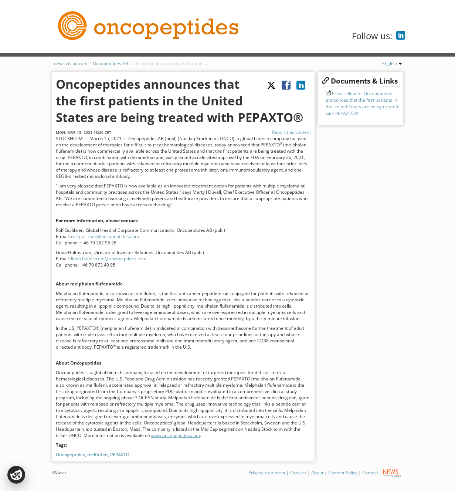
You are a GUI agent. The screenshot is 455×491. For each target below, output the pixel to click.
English (392, 63)
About (317, 473)
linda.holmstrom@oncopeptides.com (108, 258)
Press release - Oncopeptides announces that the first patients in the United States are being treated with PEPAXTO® (362, 103)
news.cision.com (71, 63)
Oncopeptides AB (110, 63)
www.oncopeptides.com (175, 435)
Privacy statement (266, 473)
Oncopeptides (70, 454)
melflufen (97, 454)
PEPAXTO (119, 454)
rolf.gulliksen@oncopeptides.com (105, 236)
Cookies (298, 473)
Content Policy (342, 473)
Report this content (291, 132)
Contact (370, 473)
